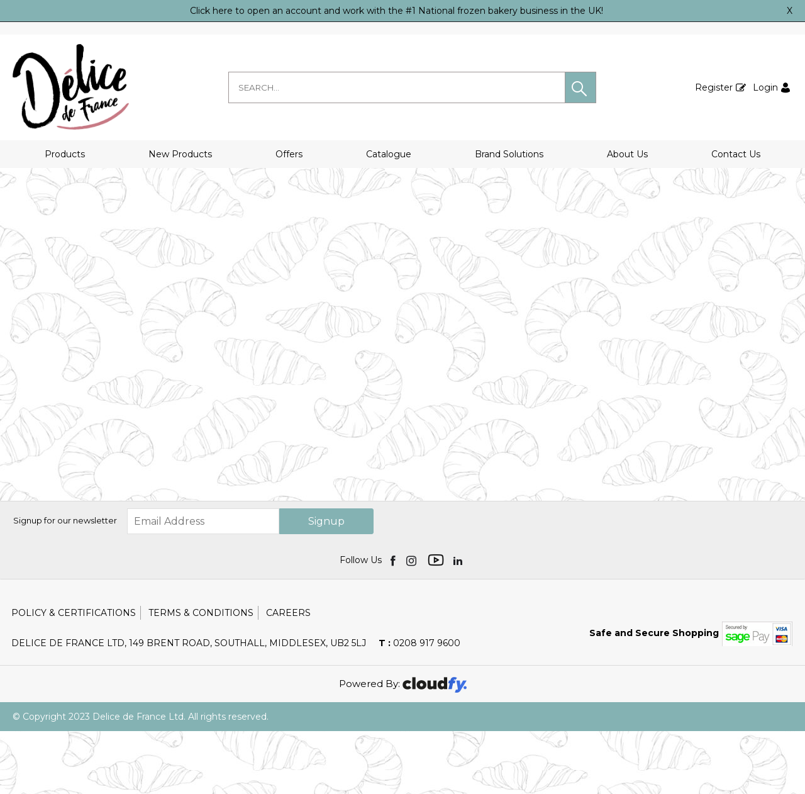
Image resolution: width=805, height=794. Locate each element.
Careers (288, 675)
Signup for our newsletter (65, 583)
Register (714, 87)
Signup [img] (326, 584)
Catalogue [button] (388, 154)
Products (65, 154)
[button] (580, 87)
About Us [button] (627, 154)
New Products (180, 154)
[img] (394, 623)
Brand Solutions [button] (509, 154)
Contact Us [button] (735, 154)
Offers (289, 154)
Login (765, 87)
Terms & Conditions (200, 675)
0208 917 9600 (419, 706)
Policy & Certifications (73, 675)
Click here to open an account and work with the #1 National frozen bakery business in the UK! (396, 10)
